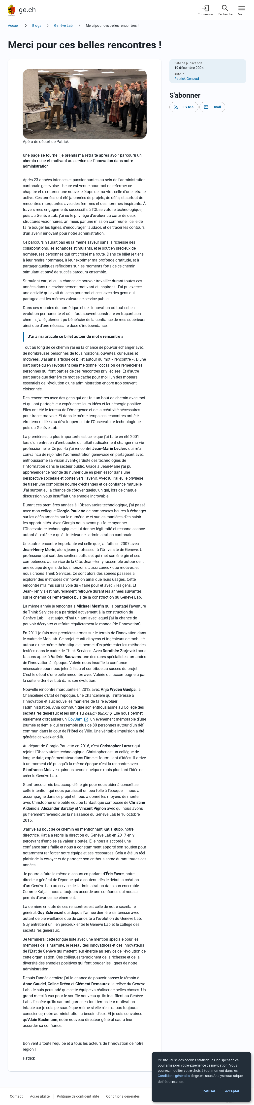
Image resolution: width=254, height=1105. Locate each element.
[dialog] (201, 1077)
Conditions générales (123, 1096)
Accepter (232, 1091)
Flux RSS (184, 107)
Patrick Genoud (186, 79)
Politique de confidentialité (78, 1096)
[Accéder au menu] (241, 10)
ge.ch (27, 10)
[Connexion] (205, 10)
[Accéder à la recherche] (225, 10)
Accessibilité (40, 1096)
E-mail (212, 107)
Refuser (209, 1091)
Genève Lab (63, 26)
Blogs (36, 26)
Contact (16, 1096)
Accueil (13, 26)
